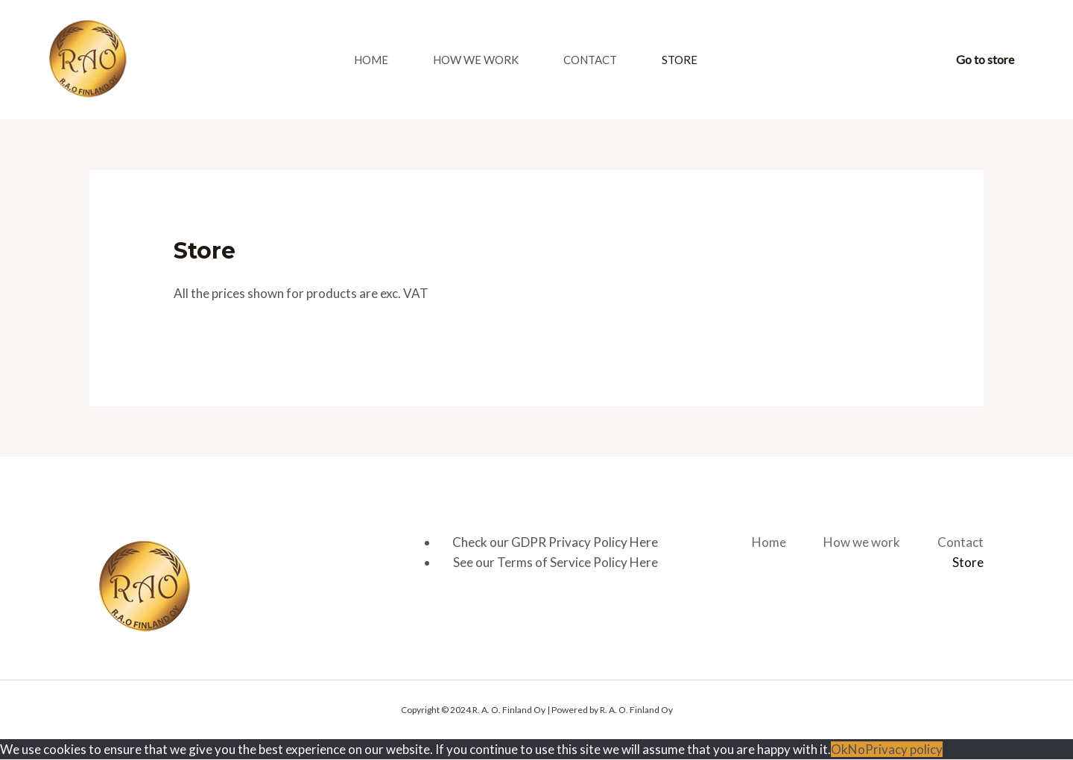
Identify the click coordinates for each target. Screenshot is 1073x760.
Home (371, 59)
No (856, 749)
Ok (839, 749)
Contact (590, 59)
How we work (476, 59)
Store (679, 59)
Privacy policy (904, 749)
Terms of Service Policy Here (577, 562)
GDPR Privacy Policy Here (584, 542)
